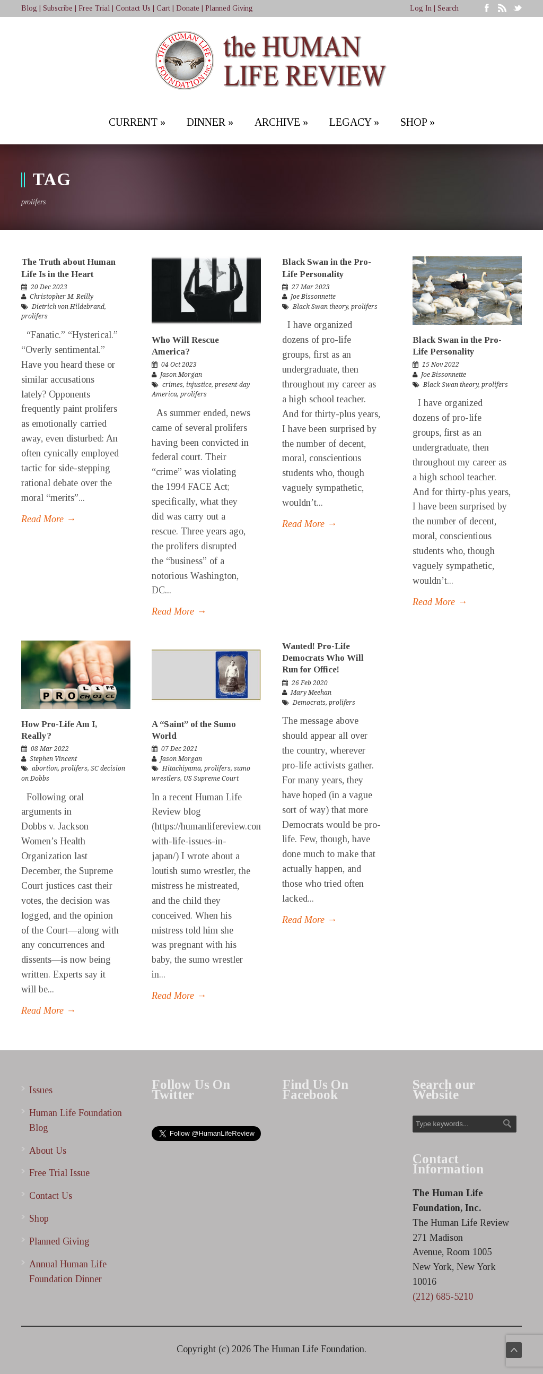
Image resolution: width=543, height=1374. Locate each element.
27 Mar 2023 (311, 287)
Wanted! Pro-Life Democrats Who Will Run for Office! (323, 658)
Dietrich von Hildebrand (68, 306)
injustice (199, 384)
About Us (47, 1150)
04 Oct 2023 (179, 364)
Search (448, 8)
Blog (29, 8)
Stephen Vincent (53, 759)
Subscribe (58, 8)
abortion (45, 768)
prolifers (34, 316)
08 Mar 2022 (50, 749)
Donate (187, 8)
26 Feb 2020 (310, 683)
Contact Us (133, 8)
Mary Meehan (311, 692)
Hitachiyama (181, 768)
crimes (172, 384)
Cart (163, 8)
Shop (39, 1218)
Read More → (48, 519)
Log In (421, 8)
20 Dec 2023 (49, 287)
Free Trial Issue (59, 1173)
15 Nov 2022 (440, 364)
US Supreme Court (211, 778)
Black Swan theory (320, 306)
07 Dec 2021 (179, 749)
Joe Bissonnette (313, 296)
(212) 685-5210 (443, 1296)
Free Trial (94, 8)
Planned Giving (229, 8)
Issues (40, 1090)
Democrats (309, 702)
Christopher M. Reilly (61, 296)
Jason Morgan (181, 374)
